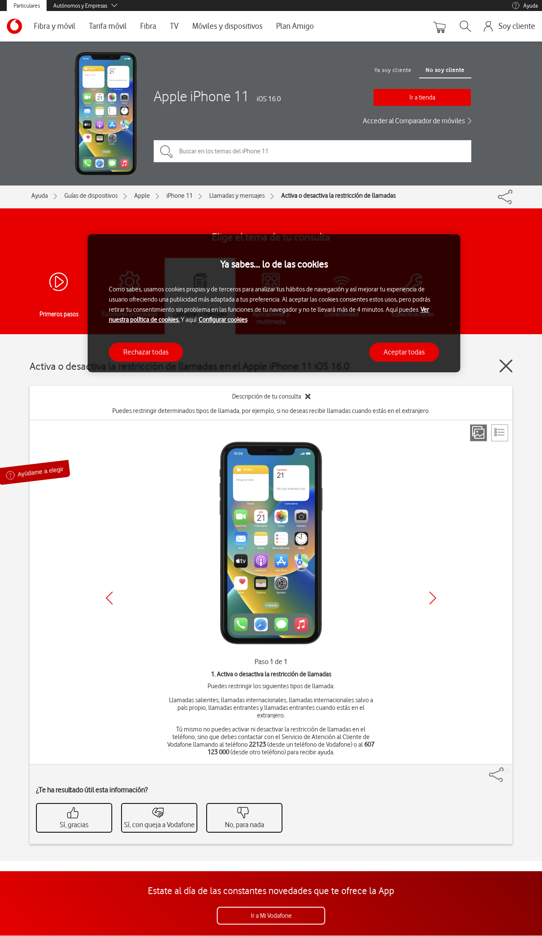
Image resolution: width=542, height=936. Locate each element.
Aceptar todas (404, 352)
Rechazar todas (146, 352)
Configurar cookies (223, 320)
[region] (274, 303)
